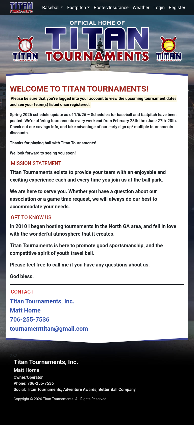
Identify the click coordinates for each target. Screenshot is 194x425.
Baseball (51, 7)
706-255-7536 (40, 383)
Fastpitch (76, 7)
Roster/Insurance (111, 7)
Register (177, 7)
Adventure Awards (79, 389)
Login (159, 7)
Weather (141, 7)
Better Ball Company (117, 389)
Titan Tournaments (44, 389)
